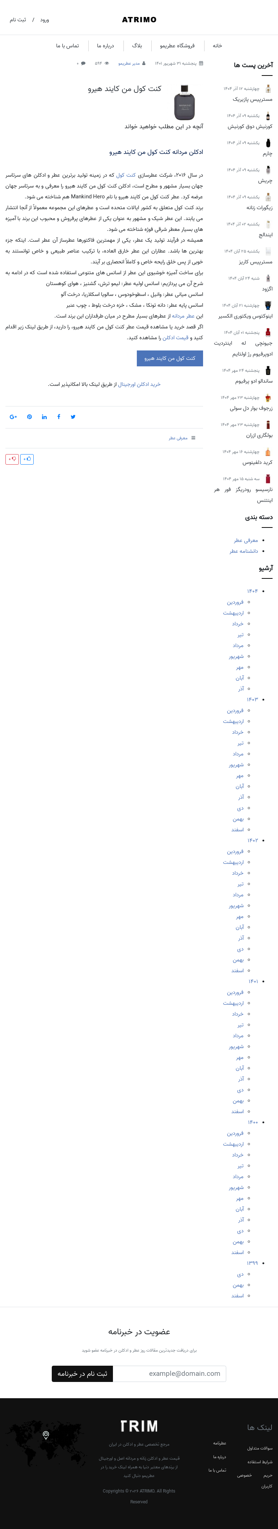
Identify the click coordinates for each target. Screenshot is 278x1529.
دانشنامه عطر (243, 551)
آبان (240, 678)
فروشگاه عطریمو (177, 46)
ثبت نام (18, 20)
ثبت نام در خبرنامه (82, 1374)
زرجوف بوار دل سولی (251, 408)
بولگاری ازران (259, 435)
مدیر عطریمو (129, 63)
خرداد (238, 624)
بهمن (238, 819)
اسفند (237, 830)
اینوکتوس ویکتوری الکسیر (245, 316)
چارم (268, 153)
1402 (253, 840)
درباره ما (105, 46)
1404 (252, 591)
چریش (265, 180)
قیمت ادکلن (176, 337)
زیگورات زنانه (260, 207)
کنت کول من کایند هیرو (124, 88)
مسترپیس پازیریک (253, 99)
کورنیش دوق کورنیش (250, 126)
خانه (217, 46)
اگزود (267, 289)
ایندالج (266, 235)
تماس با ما (67, 46)
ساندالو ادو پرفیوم (254, 381)
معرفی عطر (246, 540)
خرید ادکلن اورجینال (139, 384)
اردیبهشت (233, 613)
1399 (252, 1263)
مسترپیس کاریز (256, 262)
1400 (253, 1122)
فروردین (235, 602)
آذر (241, 689)
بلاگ (137, 46)
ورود (44, 20)
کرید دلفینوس (258, 462)
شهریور (236, 656)
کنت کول (126, 175)
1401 (253, 981)
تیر (240, 634)
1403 (252, 699)
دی (240, 808)
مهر (240, 667)
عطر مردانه (183, 316)
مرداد (238, 645)
